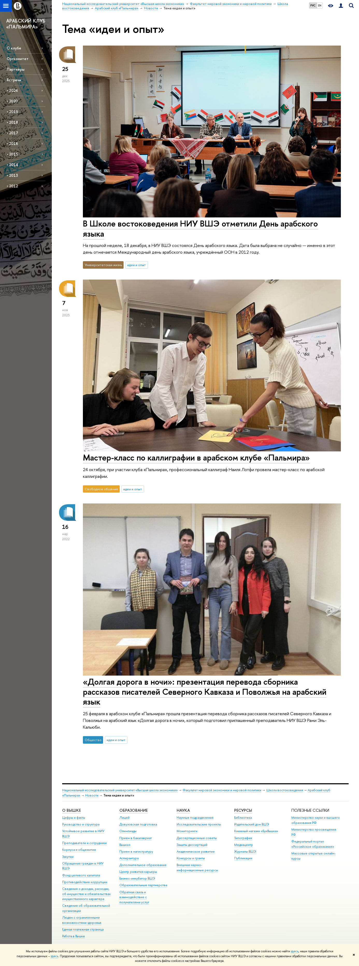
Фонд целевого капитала (81, 875)
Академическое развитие (196, 851)
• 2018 (12, 122)
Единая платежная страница (83, 929)
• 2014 (12, 164)
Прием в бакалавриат (135, 838)
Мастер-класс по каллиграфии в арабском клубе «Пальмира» (196, 457)
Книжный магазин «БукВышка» (256, 831)
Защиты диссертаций (192, 845)
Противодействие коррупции (84, 882)
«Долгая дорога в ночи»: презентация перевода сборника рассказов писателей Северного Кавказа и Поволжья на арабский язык (204, 691)
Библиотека (243, 817)
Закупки (68, 856)
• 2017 (12, 132)
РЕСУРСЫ (243, 810)
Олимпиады (128, 831)
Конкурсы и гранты (191, 858)
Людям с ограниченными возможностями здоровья (81, 920)
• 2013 (12, 175)
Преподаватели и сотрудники (84, 843)
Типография (243, 838)
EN (319, 5)
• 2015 (12, 154)
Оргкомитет (17, 58)
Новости (91, 795)
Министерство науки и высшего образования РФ (315, 820)
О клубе (14, 48)
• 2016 (12, 143)
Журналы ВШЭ (245, 851)
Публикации (243, 858)
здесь (294, 951)
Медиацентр (243, 845)
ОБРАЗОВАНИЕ (133, 810)
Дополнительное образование (143, 865)
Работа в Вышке (73, 936)
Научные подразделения (195, 817)
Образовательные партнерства (143, 885)
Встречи (14, 79)
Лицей (124, 817)
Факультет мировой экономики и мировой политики (222, 790)
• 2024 (12, 90)
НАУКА (183, 810)
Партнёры (15, 69)
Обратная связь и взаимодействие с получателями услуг (134, 897)
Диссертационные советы (197, 838)
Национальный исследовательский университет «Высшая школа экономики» (120, 790)
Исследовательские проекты (199, 824)
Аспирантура (129, 858)
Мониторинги (187, 831)
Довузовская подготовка (138, 824)
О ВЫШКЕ (71, 810)
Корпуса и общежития (79, 849)
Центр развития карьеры (138, 871)
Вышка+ (125, 845)
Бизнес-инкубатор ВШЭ (137, 878)
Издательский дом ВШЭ (251, 824)
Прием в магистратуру (136, 851)
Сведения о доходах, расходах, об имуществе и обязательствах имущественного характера (86, 894)
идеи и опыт (136, 264)
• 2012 (12, 186)
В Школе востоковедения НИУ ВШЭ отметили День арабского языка (200, 228)
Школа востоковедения (284, 790)
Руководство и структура (80, 824)
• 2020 (12, 101)
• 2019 (12, 111)
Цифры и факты (73, 817)
